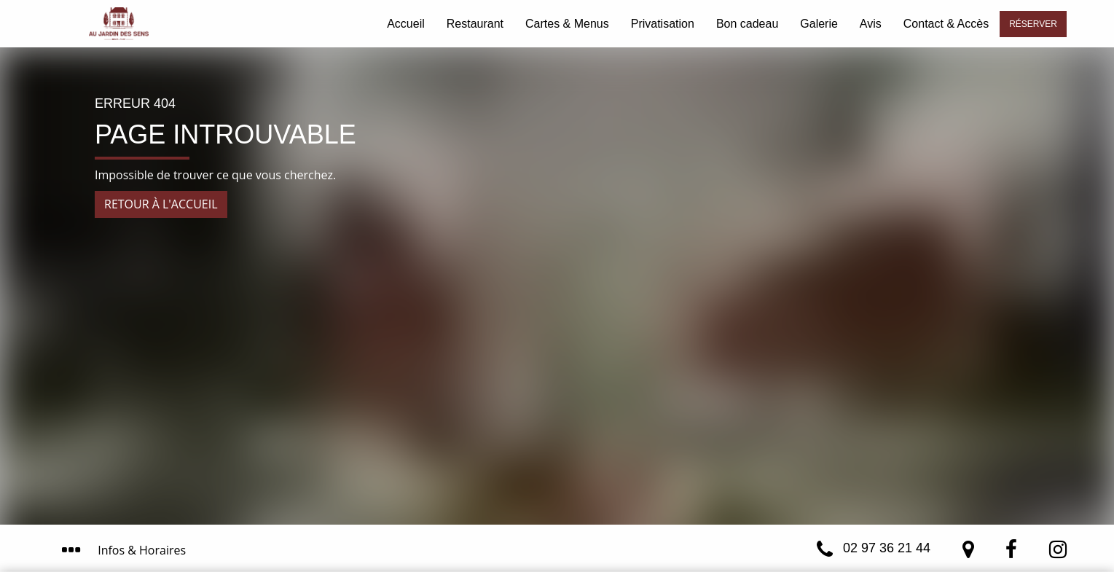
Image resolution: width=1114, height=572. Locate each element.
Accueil (406, 23)
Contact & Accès (946, 23)
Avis (871, 23)
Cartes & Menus (567, 23)
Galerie (819, 23)
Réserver (1033, 24)
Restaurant (475, 23)
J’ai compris (702, 497)
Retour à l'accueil (161, 204)
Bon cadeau (747, 23)
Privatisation (662, 23)
